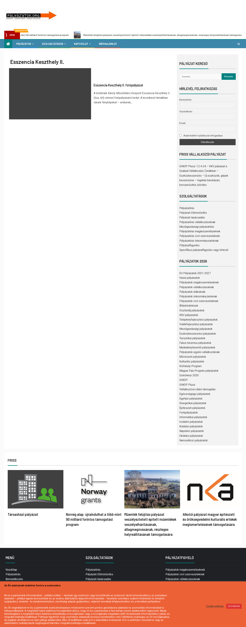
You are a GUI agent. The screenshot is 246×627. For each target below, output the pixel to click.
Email (182, 123)
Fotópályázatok (188, 412)
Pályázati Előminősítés (193, 212)
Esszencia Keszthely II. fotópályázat (118, 85)
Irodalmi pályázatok (191, 421)
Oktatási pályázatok (191, 435)
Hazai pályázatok (189, 277)
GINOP (183, 380)
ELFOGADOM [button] (234, 606)
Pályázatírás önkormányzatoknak (199, 240)
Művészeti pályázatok (192, 356)
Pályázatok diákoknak (192, 291)
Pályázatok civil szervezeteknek (198, 301)
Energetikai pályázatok (192, 403)
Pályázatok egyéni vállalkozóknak (199, 352)
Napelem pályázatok (191, 431)
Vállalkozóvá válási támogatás (197, 389)
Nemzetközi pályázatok (193, 440)
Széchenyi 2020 (189, 375)
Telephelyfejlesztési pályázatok (198, 319)
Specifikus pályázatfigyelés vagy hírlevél (203, 250)
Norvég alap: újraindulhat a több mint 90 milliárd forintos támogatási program (93, 519)
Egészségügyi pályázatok (194, 394)
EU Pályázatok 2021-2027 (195, 273)
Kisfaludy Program (190, 366)
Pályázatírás (186, 208)
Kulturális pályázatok (191, 361)
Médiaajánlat (108, 44)
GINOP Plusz (187, 384)
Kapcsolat (81, 44)
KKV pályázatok (188, 315)
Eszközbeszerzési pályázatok (197, 333)
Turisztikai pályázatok (192, 338)
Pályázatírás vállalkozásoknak (197, 222)
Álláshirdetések (188, 305)
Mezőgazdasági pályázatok (196, 328)
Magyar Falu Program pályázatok (198, 370)
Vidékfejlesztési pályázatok (196, 324)
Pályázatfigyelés (189, 245)
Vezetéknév (185, 111)
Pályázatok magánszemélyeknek (199, 282)
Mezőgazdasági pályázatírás (196, 226)
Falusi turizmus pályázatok (195, 342)
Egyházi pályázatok (190, 398)
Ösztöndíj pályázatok (191, 310)
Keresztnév (185, 99)
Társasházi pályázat (23, 514)
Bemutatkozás (14, 579)
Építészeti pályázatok (192, 408)
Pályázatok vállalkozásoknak (196, 287)
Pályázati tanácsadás (192, 217)
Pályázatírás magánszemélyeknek (199, 231)
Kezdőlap (11, 569)
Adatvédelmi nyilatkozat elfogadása (201, 135)
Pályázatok (23, 44)
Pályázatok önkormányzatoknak (198, 296)
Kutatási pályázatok (191, 426)
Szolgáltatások (52, 44)
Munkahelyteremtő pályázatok (197, 347)
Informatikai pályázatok (193, 417)
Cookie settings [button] (215, 606)
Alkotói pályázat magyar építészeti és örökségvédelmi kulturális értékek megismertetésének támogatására (210, 519)
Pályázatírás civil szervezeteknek (199, 236)
